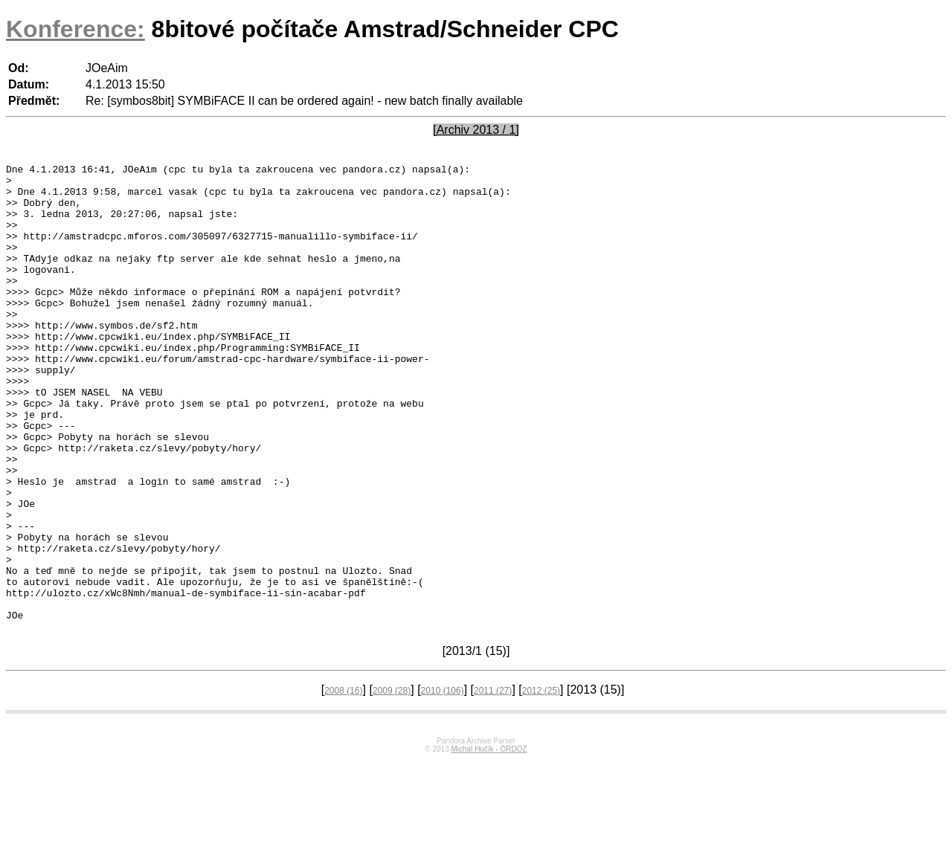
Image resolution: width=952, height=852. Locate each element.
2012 (541, 782)
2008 (343, 782)
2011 (493, 782)
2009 (392, 782)
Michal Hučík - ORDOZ (489, 840)
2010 (442, 782)
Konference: (75, 29)
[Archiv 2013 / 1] (476, 129)
